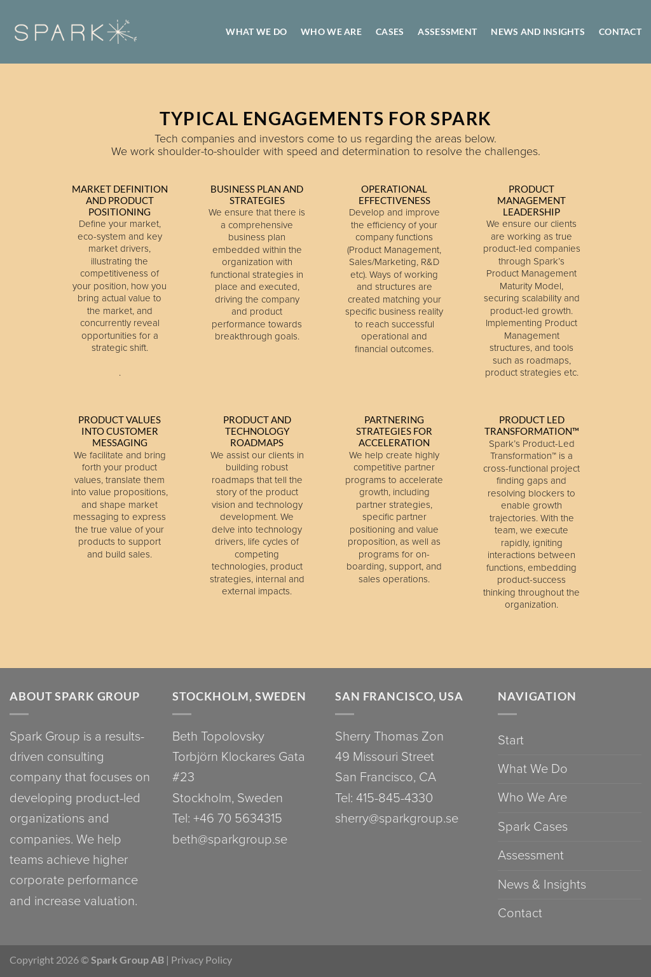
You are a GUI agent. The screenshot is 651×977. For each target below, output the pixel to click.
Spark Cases (533, 827)
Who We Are (532, 797)
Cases (390, 31)
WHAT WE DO (256, 31)
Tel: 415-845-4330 (384, 798)
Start (511, 740)
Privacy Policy (201, 959)
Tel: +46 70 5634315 (227, 818)
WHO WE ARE (331, 31)
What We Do (533, 769)
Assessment (447, 31)
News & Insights (542, 884)
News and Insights (538, 31)
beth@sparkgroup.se (229, 839)
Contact (620, 31)
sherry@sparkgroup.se (396, 818)
